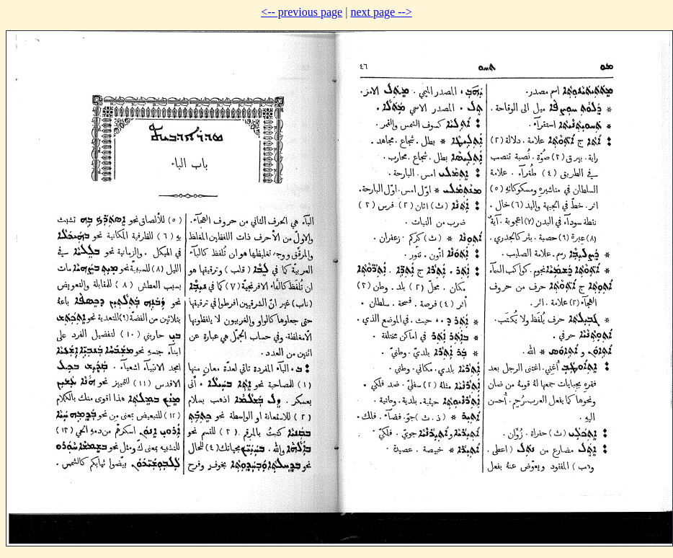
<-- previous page (301, 12)
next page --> (380, 12)
